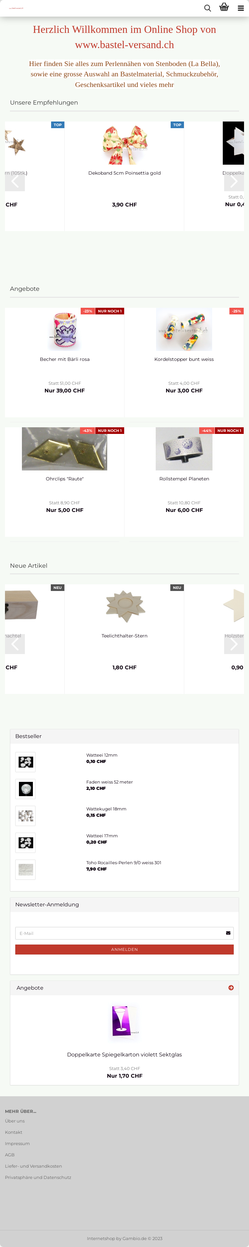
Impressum (17, 1143)
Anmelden (124, 949)
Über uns (15, 1120)
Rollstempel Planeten (184, 479)
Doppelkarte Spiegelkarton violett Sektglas (124, 1054)
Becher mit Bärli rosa (65, 359)
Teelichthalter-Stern (124, 636)
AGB (10, 1154)
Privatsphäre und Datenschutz (38, 1177)
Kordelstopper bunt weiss (184, 359)
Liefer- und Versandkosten (33, 1166)
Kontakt (13, 1132)
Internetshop (101, 1238)
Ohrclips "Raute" (65, 479)
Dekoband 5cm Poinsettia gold (124, 173)
